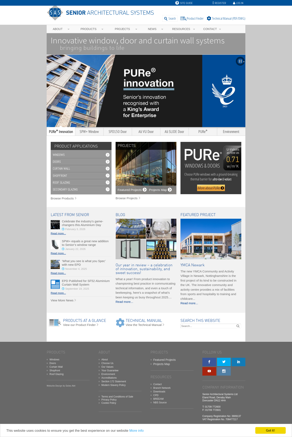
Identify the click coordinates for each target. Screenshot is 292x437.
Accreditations (109, 377)
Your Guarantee (109, 370)
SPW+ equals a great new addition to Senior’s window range (85, 242)
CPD (155, 395)
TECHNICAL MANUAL (144, 321)
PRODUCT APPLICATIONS (76, 146)
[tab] (75, 146)
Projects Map (161, 364)
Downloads (159, 391)
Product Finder (195, 18)
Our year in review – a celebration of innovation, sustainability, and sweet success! (144, 269)
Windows (59, 155)
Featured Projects (164, 359)
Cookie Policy (108, 403)
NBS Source (160, 402)
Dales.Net (70, 385)
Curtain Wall (61, 168)
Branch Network (162, 388)
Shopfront (60, 176)
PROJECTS (126, 146)
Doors (57, 162)
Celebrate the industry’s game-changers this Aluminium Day (82, 223)
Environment (108, 374)
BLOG (120, 215)
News (152, 29)
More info (136, 431)
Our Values (107, 366)
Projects (122, 29)
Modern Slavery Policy (113, 385)
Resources (181, 29)
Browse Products (62, 198)
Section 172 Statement (113, 381)
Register (220, 3)
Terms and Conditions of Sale (117, 396)
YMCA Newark (192, 265)
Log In (239, 3)
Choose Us (107, 363)
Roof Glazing (61, 182)
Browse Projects (126, 198)
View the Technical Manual (144, 325)
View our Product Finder (79, 325)
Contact (210, 29)
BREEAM (158, 398)
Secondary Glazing (65, 189)
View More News (62, 300)
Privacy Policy (109, 399)
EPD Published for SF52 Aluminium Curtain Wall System (86, 282)
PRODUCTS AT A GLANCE (84, 321)
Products (89, 29)
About (57, 29)
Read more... (58, 233)
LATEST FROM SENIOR (70, 215)
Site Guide (184, 3)
